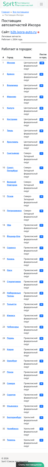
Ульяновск (12, 406)
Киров (10, 349)
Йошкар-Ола (13, 236)
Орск (9, 270)
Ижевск (11, 315)
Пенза (10, 372)
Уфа (9, 225)
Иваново (11, 96)
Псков (10, 196)
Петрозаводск (14, 210)
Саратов (11, 394)
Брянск (10, 74)
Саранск (11, 247)
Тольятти (11, 304)
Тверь (10, 130)
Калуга (10, 108)
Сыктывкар (13, 153)
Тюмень (11, 440)
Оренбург (12, 360)
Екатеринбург (14, 417)
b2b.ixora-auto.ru (23, 32)
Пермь (10, 338)
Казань (10, 259)
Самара (11, 383)
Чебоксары (13, 326)
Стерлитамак (14, 281)
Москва (11, 62)
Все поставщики (21, 12)
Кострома (12, 119)
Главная (6, 12)
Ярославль (12, 141)
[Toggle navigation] (41, 4)
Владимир (12, 85)
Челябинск (12, 428)
